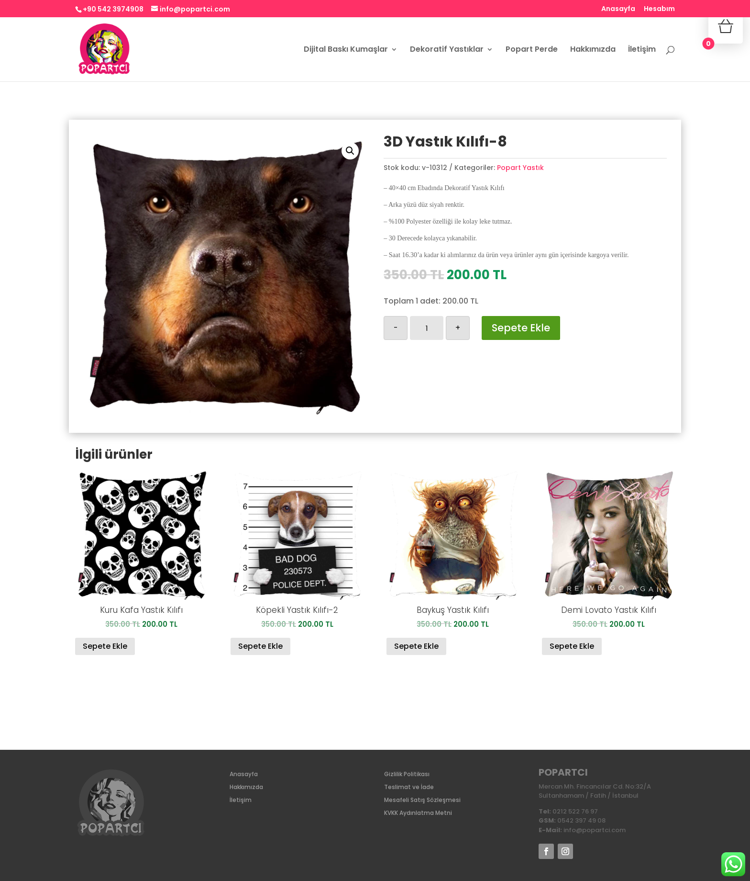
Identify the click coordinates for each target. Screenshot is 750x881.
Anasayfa (618, 9)
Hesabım (659, 9)
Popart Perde (532, 50)
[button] (350, 150)
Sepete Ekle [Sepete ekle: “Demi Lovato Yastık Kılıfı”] (572, 646)
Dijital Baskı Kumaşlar (346, 50)
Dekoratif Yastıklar (447, 50)
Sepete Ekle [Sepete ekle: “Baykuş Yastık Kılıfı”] (416, 646)
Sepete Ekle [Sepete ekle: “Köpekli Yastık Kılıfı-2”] (260, 646)
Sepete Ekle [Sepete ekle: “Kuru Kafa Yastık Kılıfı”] (105, 646)
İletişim (642, 50)
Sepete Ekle (521, 328)
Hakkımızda (593, 50)
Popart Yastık (520, 167)
